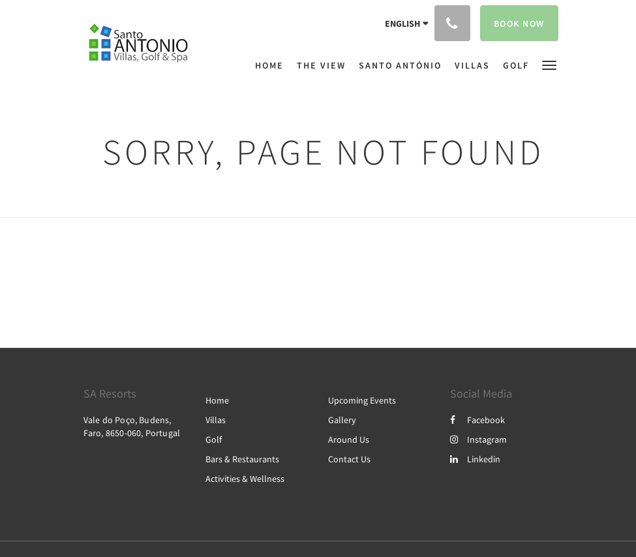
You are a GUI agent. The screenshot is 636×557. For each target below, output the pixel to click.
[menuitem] (272, 65)
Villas (215, 420)
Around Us (348, 439)
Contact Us (349, 459)
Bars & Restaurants (242, 459)
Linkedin (475, 459)
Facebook (477, 420)
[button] (549, 64)
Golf (213, 439)
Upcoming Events (362, 400)
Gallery (342, 420)
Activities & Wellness (244, 479)
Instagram (478, 439)
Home (217, 400)
